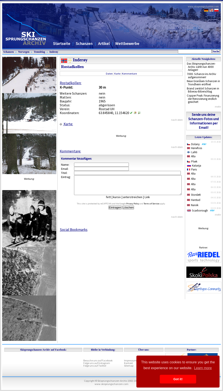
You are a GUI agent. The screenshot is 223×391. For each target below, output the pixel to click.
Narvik (192, 205)
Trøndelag (39, 51)
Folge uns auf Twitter (94, 365)
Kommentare (129, 73)
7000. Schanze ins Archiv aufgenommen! (201, 75)
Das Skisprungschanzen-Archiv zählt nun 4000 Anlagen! (201, 67)
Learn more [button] (203, 368)
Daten (109, 73)
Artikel (104, 43)
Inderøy (53, 51)
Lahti (192, 152)
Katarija (194, 165)
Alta (191, 156)
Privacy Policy (137, 207)
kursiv (120, 201)
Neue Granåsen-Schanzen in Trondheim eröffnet (203, 82)
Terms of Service (156, 207)
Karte (117, 73)
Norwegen (23, 51)
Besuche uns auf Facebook (98, 360)
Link (150, 201)
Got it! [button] (178, 379)
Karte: (66, 124)
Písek (192, 161)
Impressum (130, 360)
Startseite (61, 43)
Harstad (193, 200)
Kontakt (128, 363)
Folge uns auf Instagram (96, 363)
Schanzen (84, 43)
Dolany (197, 144)
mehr (218, 106)
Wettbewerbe (127, 43)
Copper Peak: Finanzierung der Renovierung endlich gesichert (203, 99)
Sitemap (128, 365)
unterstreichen (135, 201)
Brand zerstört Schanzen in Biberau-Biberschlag (203, 90)
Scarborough (201, 210)
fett (111, 201)
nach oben (177, 119)
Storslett (194, 195)
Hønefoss (194, 148)
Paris (192, 169)
